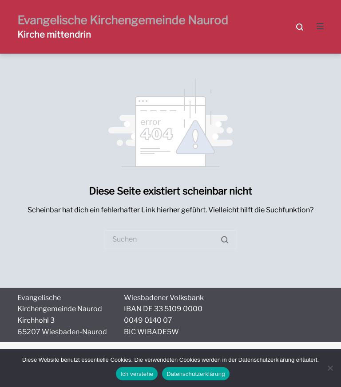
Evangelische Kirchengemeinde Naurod (122, 20)
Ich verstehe (136, 374)
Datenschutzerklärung (196, 374)
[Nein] (329, 368)
